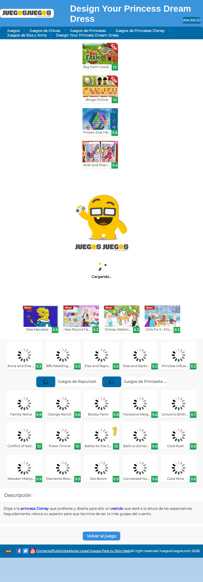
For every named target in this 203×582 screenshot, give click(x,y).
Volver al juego (101, 536)
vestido (116, 508)
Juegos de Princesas (88, 30)
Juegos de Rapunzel (66, 381)
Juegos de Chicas (44, 30)
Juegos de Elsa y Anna (26, 35)
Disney (43, 508)
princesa (28, 508)
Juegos (13, 30)
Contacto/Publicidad (53, 551)
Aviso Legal (79, 551)
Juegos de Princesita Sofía (137, 381)
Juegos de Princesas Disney (140, 30)
